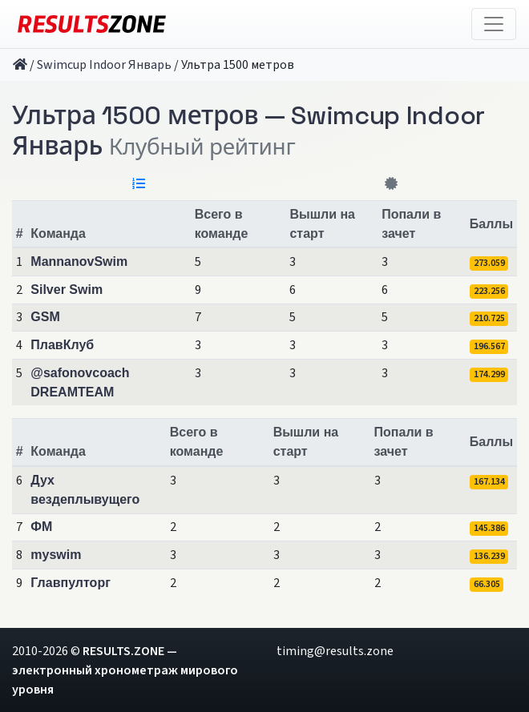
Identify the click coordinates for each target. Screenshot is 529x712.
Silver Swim (66, 289)
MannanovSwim (78, 261)
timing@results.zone (335, 651)
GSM (44, 317)
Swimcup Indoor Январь (104, 65)
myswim (55, 554)
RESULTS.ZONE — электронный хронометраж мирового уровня (125, 670)
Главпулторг (70, 582)
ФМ (41, 526)
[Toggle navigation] (493, 24)
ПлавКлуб (62, 345)
